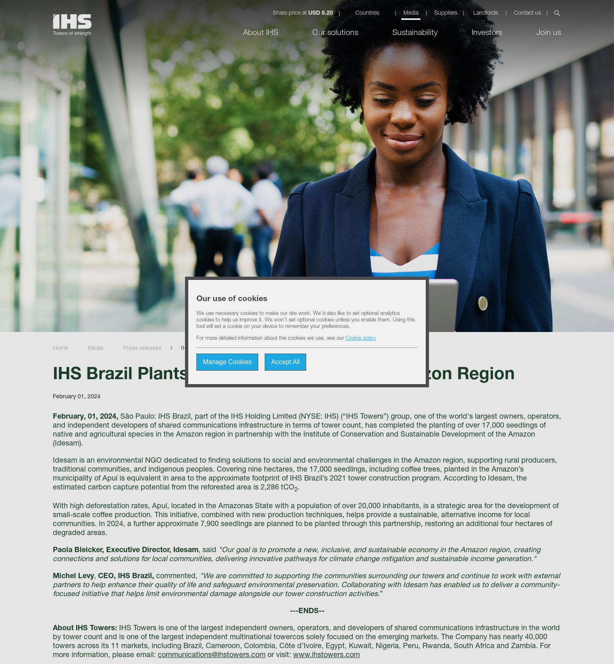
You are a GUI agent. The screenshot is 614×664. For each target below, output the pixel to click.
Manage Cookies (227, 361)
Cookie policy (361, 338)
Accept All (285, 361)
